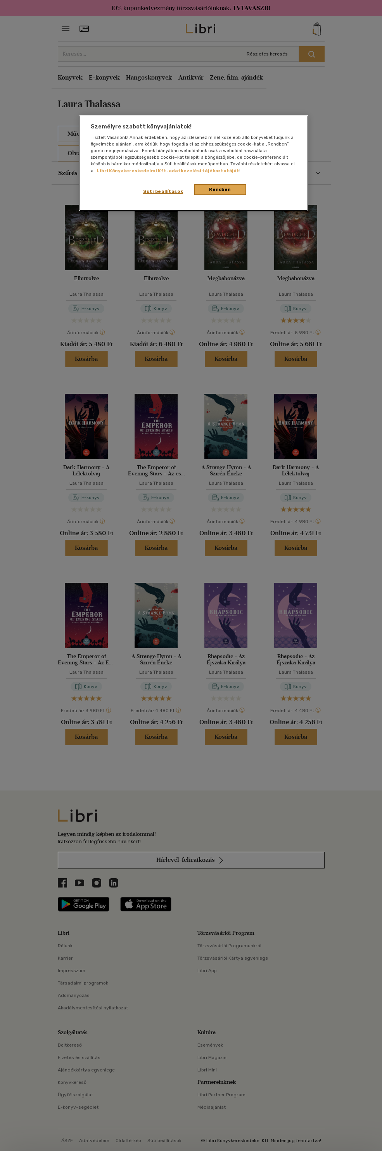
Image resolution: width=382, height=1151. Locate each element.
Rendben (220, 189)
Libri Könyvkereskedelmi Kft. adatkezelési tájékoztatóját (168, 170)
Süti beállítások (163, 191)
